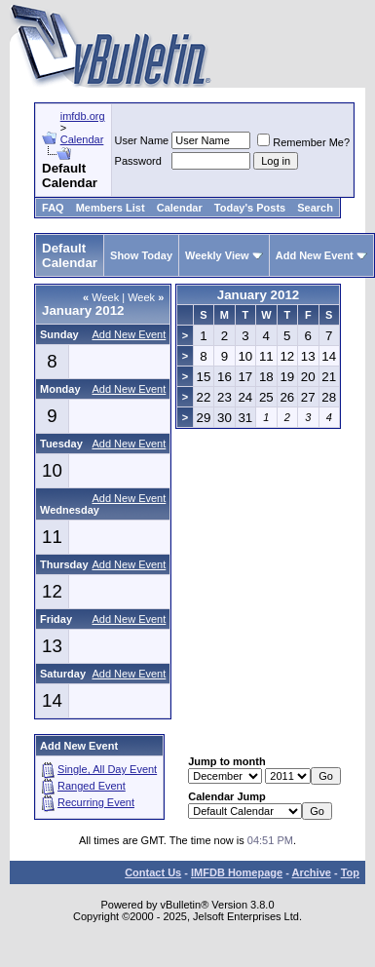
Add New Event (315, 255)
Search (315, 207)
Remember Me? (303, 142)
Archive (311, 872)
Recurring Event (95, 802)
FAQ (53, 207)
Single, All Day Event (107, 769)
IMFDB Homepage (236, 872)
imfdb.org (82, 116)
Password (138, 161)
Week (101, 297)
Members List (110, 207)
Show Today (141, 255)
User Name (142, 140)
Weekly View (217, 255)
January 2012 (258, 295)
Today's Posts (249, 207)
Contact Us (153, 872)
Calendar (82, 139)
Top (350, 872)
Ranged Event (91, 786)
